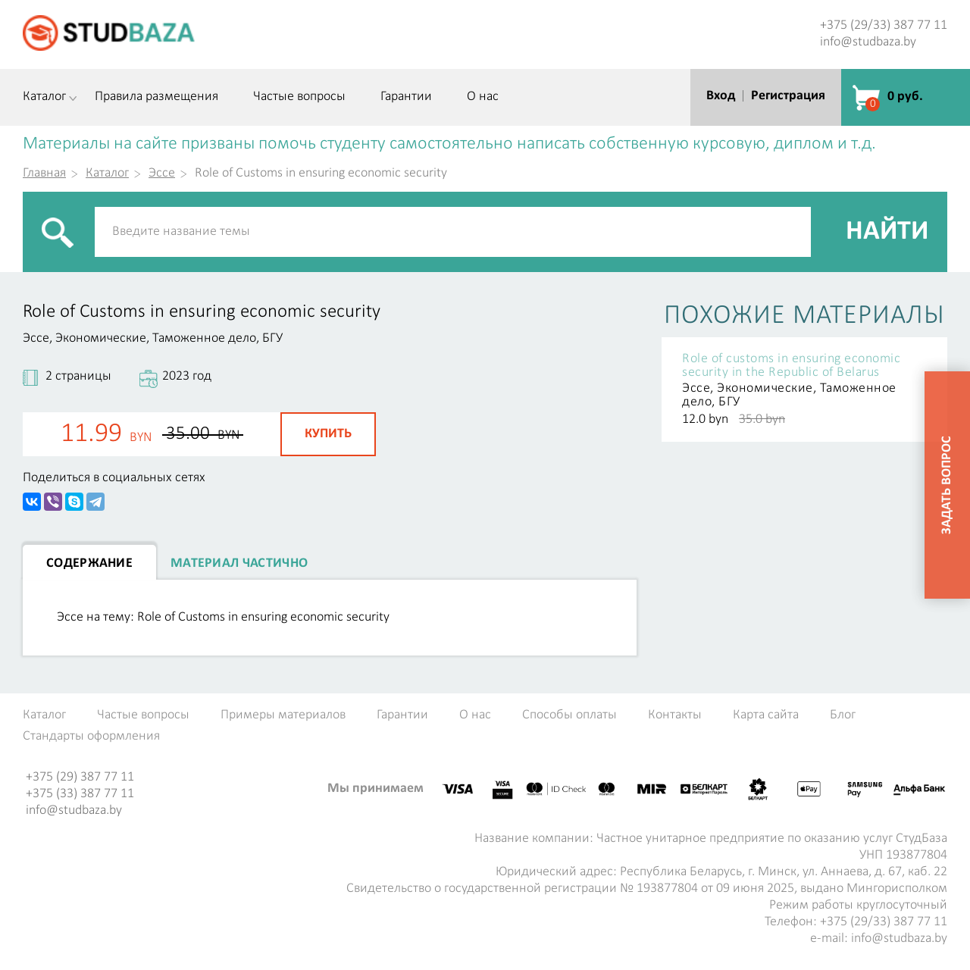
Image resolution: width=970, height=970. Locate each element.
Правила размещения (156, 97)
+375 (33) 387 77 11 (80, 794)
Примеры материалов (283, 715)
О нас (483, 97)
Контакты (675, 715)
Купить (328, 434)
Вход (720, 96)
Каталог (44, 97)
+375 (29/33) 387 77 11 (883, 25)
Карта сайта (766, 715)
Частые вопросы (299, 97)
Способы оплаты (569, 715)
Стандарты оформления (91, 736)
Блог (843, 715)
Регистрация (788, 96)
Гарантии (406, 97)
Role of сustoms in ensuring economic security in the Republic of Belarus (791, 366)
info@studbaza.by (868, 42)
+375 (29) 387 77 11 (80, 777)
